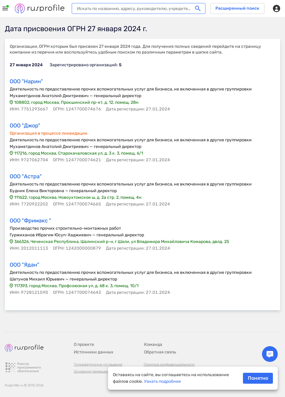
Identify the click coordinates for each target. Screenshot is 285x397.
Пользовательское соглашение (98, 364)
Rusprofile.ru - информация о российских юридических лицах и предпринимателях (39, 8)
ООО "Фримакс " (30, 220)
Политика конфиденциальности (169, 364)
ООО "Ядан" (24, 264)
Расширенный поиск (237, 8)
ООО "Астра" (26, 176)
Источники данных (93, 352)
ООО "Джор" (25, 125)
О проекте (84, 344)
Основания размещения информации (103, 371)
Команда (153, 344)
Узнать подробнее (162, 381)
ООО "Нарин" (26, 81)
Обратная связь (160, 352)
